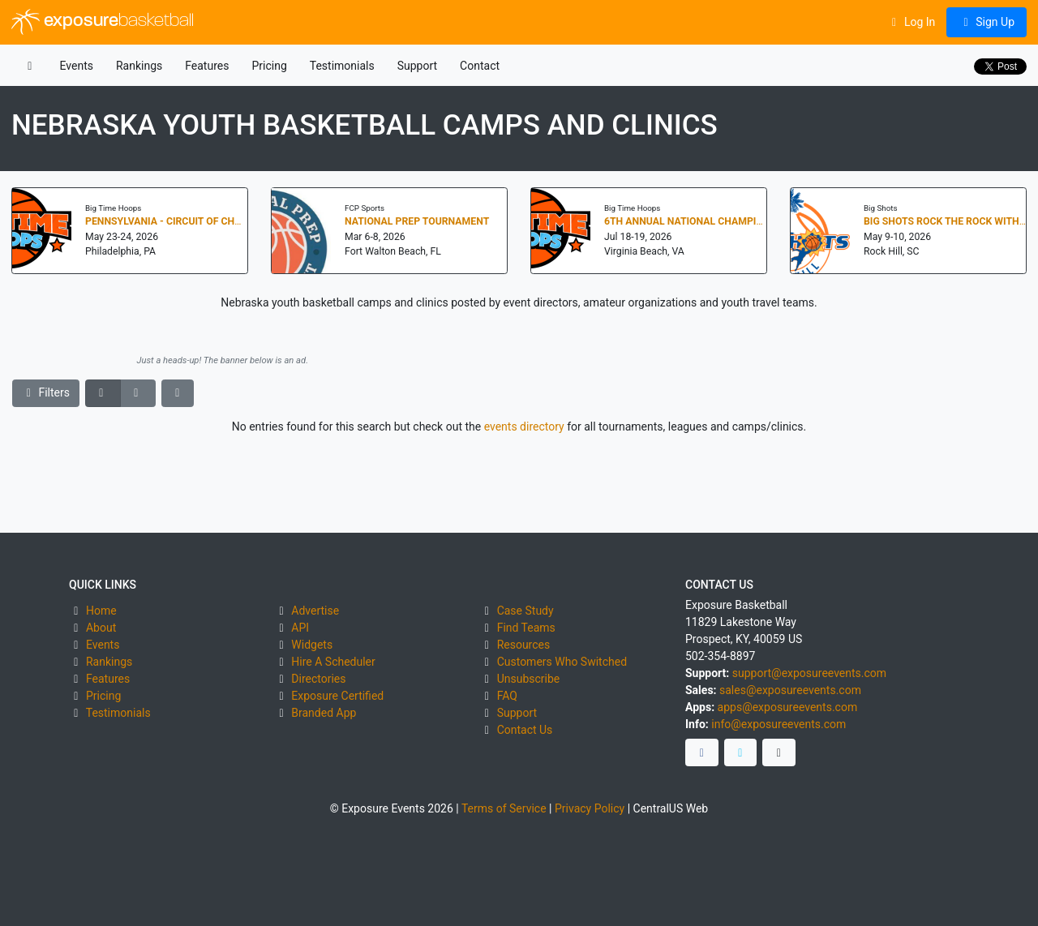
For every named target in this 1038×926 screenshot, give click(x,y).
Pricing (268, 65)
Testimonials (342, 65)
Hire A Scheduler (333, 661)
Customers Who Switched (562, 661)
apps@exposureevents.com (788, 707)
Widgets (311, 644)
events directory (524, 426)
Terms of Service (504, 808)
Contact (480, 65)
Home (101, 610)
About (101, 627)
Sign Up (986, 21)
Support (417, 65)
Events (76, 65)
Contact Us (525, 729)
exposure (102, 22)
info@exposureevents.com (778, 724)
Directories (318, 678)
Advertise (315, 610)
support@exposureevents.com (809, 673)
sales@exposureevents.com (790, 690)
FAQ (507, 695)
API (300, 627)
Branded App (323, 712)
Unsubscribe (528, 678)
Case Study (525, 610)
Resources (524, 644)
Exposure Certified (337, 695)
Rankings (139, 65)
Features (207, 65)
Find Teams (526, 627)
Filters (46, 392)
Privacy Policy (589, 808)
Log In (911, 21)
